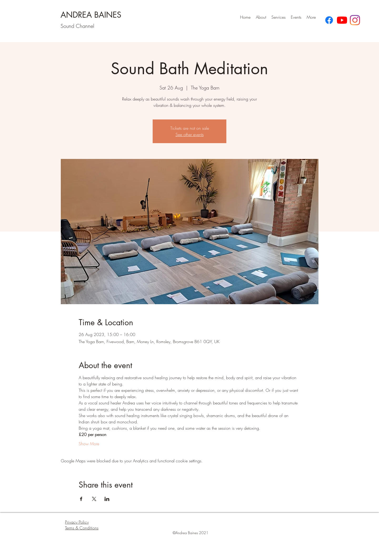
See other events (190, 134)
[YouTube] (342, 20)
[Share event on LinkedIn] (106, 499)
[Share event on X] (94, 499)
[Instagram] (355, 20)
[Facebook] (329, 20)
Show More (89, 444)
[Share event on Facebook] (81, 499)
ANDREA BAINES (91, 14)
